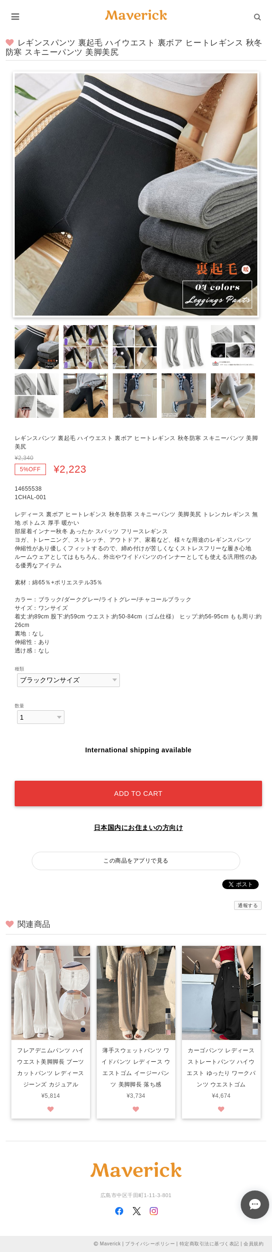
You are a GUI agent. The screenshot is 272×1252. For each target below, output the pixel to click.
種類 (20, 668)
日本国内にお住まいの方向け (138, 827)
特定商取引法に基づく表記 (209, 1243)
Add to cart (138, 793)
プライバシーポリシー (150, 1243)
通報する (248, 905)
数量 (20, 705)
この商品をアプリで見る (135, 860)
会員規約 (253, 1243)
